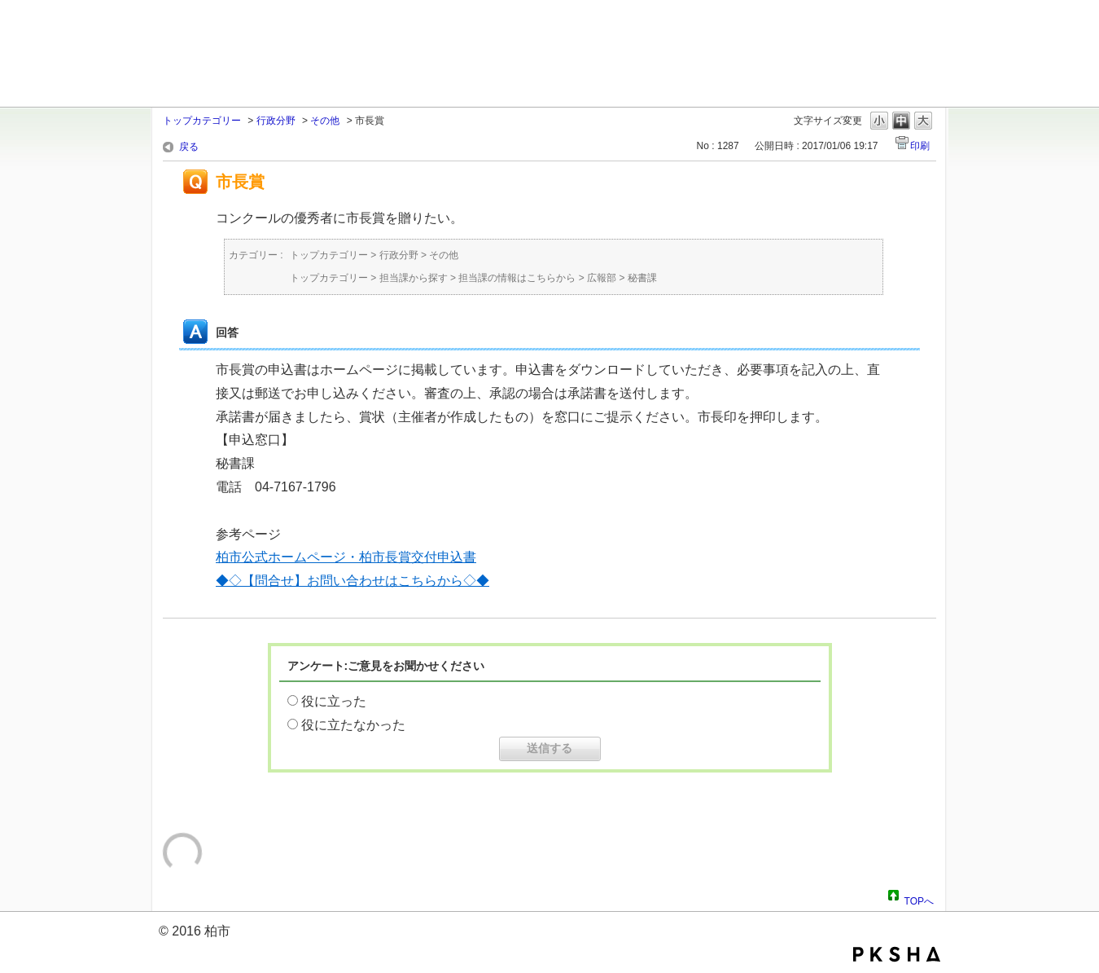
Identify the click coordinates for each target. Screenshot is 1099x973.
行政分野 (276, 120)
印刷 (920, 146)
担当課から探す (413, 278)
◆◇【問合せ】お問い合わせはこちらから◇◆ (352, 581)
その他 (324, 120)
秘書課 (642, 278)
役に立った (333, 701)
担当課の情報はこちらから (517, 278)
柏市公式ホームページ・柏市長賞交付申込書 (346, 557)
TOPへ (919, 899)
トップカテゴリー (202, 120)
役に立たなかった (353, 725)
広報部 (601, 278)
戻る (189, 146)
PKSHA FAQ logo (896, 954)
